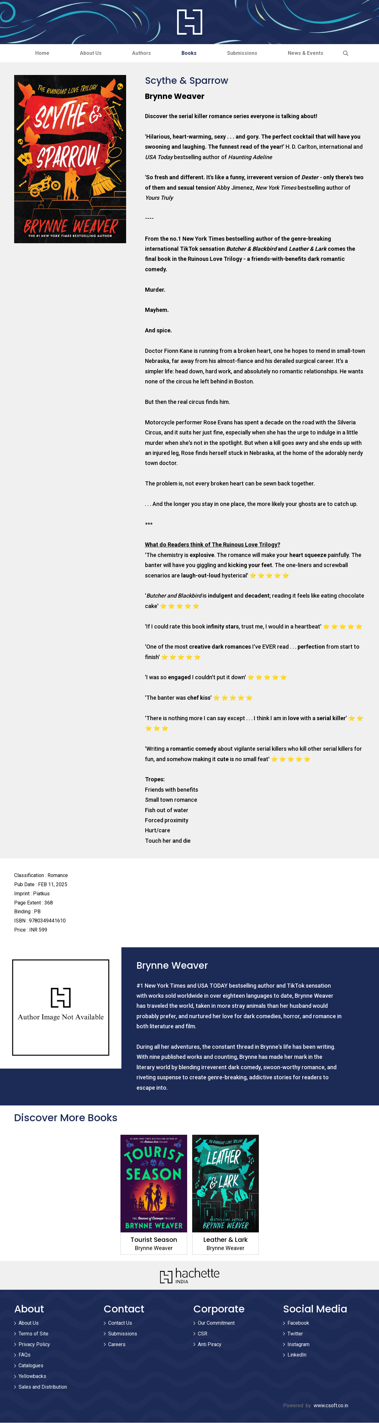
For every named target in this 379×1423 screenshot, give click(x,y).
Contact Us (120, 1323)
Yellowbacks (32, 1376)
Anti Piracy (209, 1344)
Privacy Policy (34, 1344)
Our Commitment (216, 1323)
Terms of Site (33, 1334)
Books (189, 53)
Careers (116, 1344)
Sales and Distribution (43, 1387)
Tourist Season (154, 1240)
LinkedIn (296, 1355)
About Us (89, 53)
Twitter (295, 1334)
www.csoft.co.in (331, 1406)
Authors (141, 53)
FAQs (25, 1355)
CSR (202, 1334)
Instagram (298, 1344)
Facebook (298, 1323)
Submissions (244, 53)
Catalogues (31, 1366)
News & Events (308, 53)
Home (40, 53)
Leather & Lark (225, 1240)
